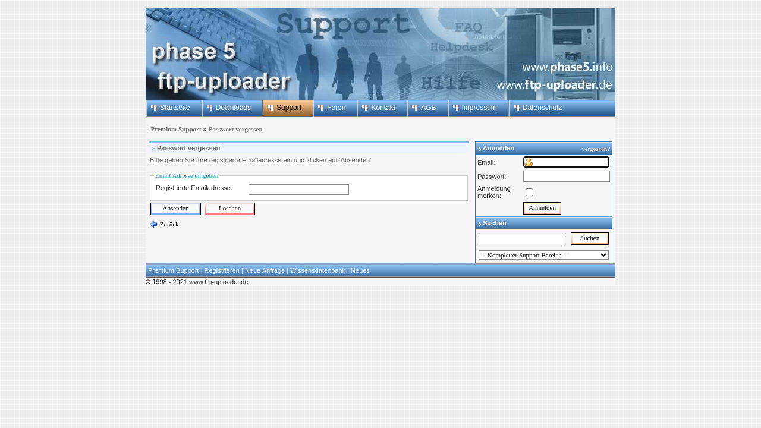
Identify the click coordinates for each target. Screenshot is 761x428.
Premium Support (174, 129)
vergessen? (596, 148)
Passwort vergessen (236, 129)
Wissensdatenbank (317, 270)
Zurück (168, 224)
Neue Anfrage (265, 270)
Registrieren (222, 270)
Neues (360, 270)
